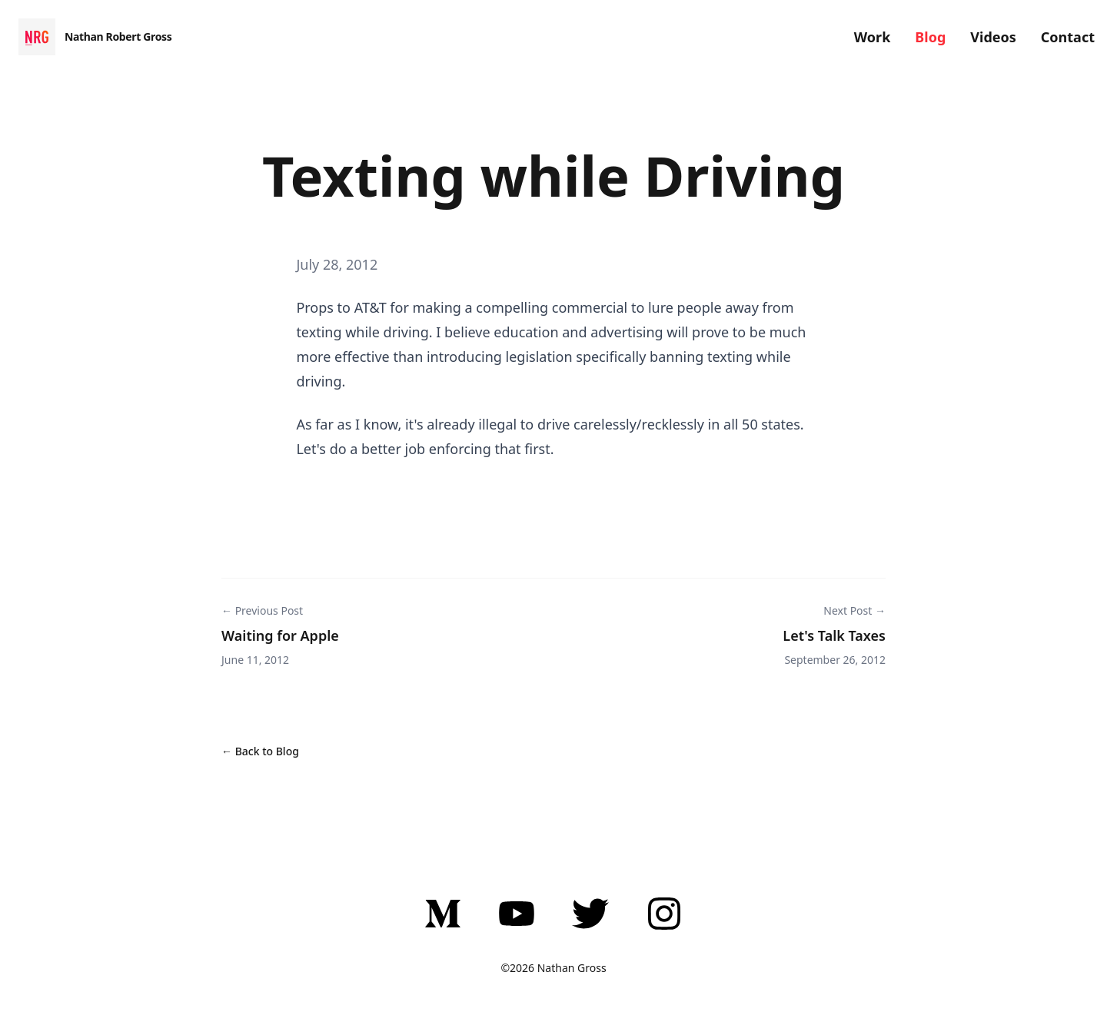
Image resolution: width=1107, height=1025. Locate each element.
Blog (930, 37)
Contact (1068, 37)
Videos (993, 37)
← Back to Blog (260, 751)
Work (872, 37)
